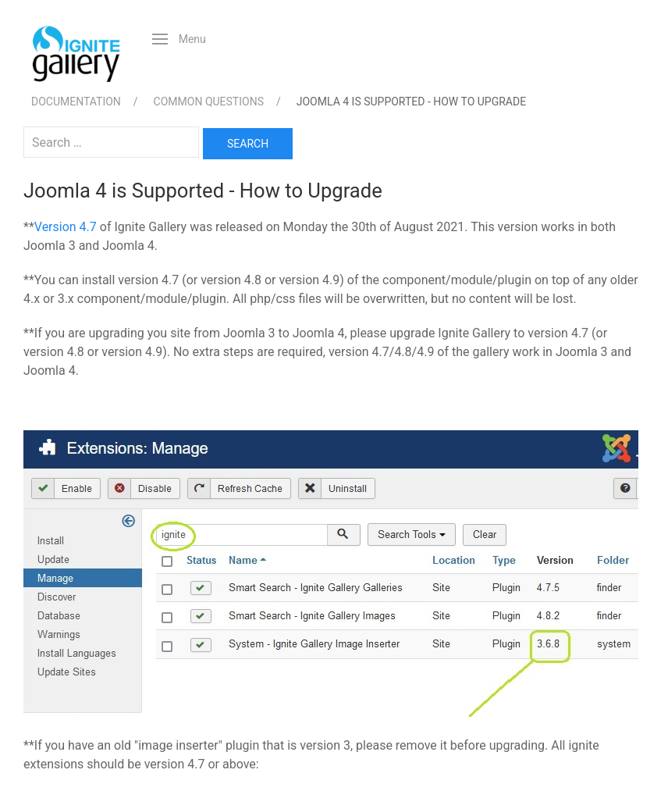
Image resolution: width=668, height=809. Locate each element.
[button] (179, 39)
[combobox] (111, 142)
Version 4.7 (65, 226)
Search (247, 143)
